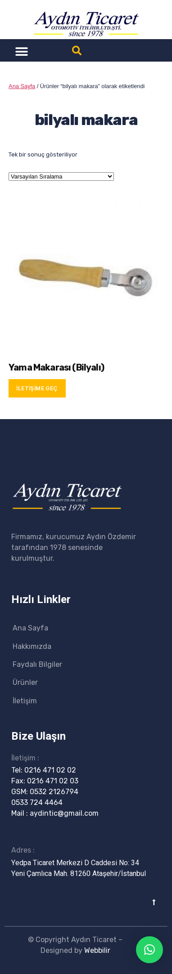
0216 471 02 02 (50, 770)
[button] (21, 51)
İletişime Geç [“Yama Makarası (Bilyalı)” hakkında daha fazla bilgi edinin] (37, 388)
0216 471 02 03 (52, 781)
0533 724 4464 (37, 802)
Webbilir (97, 950)
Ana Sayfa (22, 86)
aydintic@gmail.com (64, 813)
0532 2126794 (54, 791)
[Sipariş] (61, 176)
